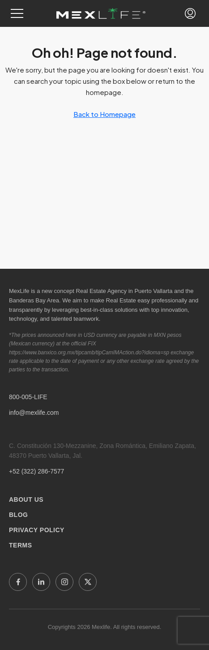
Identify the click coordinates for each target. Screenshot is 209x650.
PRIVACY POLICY (36, 530)
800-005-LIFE (28, 396)
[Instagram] (64, 582)
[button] (17, 13)
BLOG (18, 514)
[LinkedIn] (41, 582)
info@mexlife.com (34, 412)
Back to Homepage (104, 114)
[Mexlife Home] (100, 13)
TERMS (20, 545)
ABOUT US (26, 499)
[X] (88, 582)
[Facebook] (18, 582)
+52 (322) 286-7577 (36, 471)
